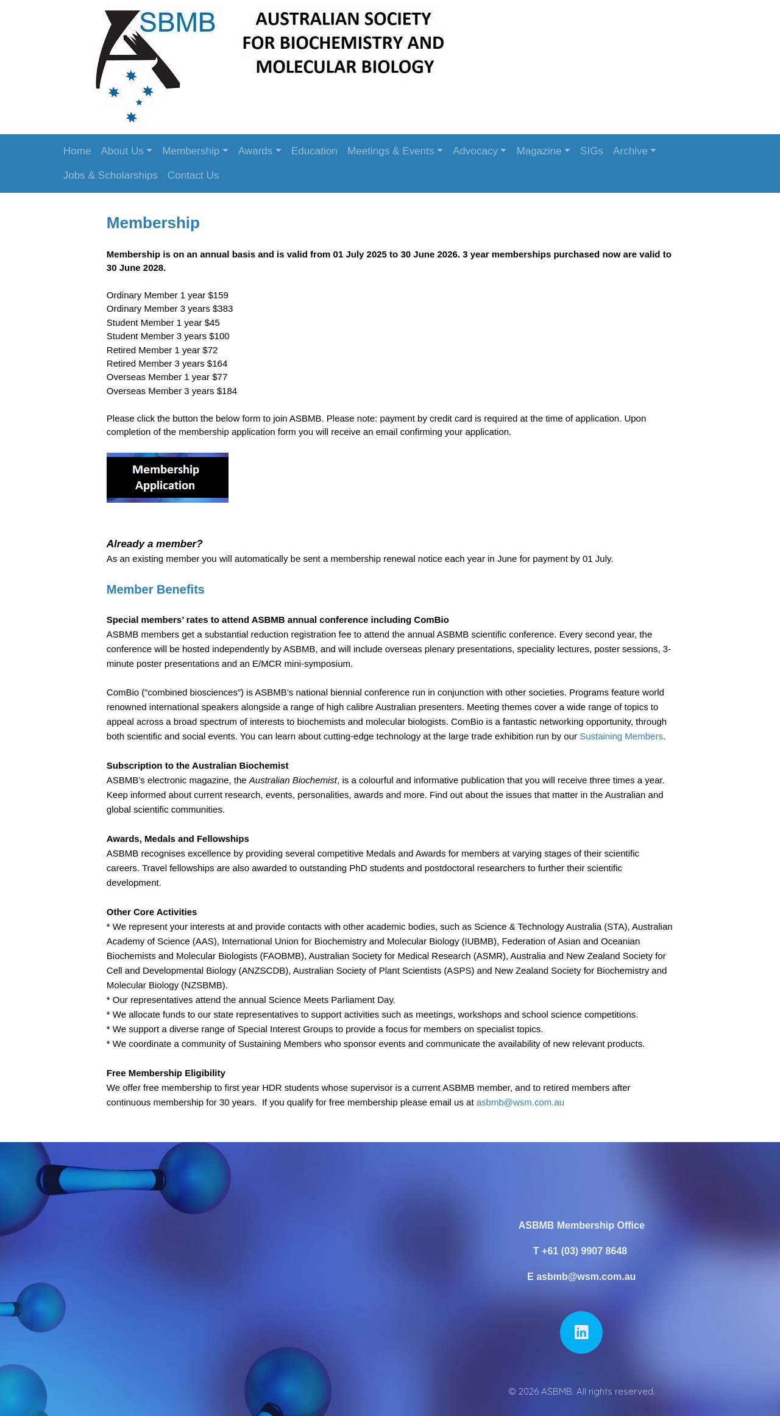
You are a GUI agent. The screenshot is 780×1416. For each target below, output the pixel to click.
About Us (122, 151)
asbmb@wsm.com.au (523, 1098)
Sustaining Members (624, 733)
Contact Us (193, 175)
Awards (255, 151)
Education (314, 151)
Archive (630, 151)
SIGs (591, 151)
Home (77, 151)
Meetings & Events (390, 151)
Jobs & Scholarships (110, 175)
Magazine (538, 151)
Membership (190, 151)
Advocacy (475, 151)
